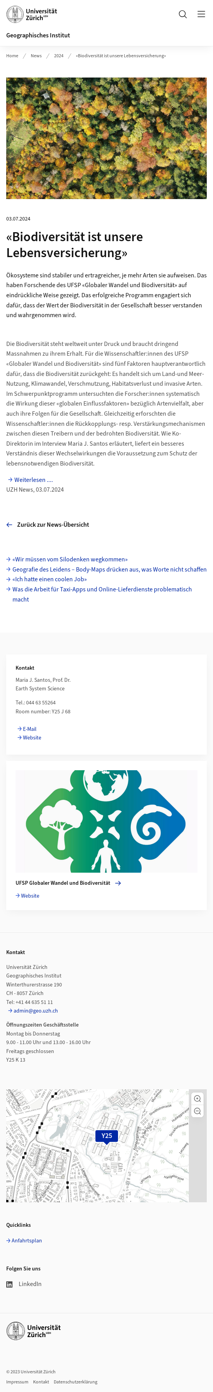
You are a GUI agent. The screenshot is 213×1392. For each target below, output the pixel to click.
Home (12, 56)
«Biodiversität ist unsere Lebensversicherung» (121, 56)
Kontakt (41, 1382)
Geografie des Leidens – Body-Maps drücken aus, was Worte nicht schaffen (109, 569)
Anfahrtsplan (27, 1241)
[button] (197, 1098)
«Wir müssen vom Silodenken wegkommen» (70, 559)
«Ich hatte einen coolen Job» (49, 579)
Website (32, 738)
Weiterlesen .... (33, 480)
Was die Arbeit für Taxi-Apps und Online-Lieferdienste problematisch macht (102, 594)
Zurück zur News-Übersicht (47, 524)
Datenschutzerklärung (75, 1382)
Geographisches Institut (38, 35)
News (36, 56)
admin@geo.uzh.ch (36, 1011)
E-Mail (30, 729)
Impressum (17, 1382)
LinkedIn (24, 1284)
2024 (58, 56)
